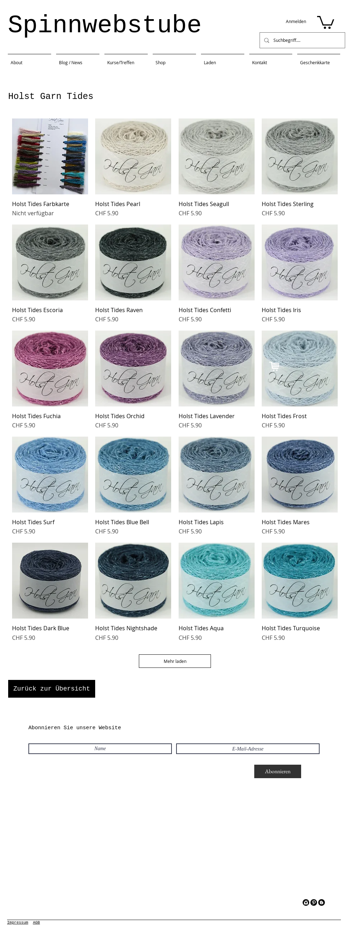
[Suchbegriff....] (301, 40)
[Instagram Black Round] (306, 902)
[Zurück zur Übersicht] (51, 689)
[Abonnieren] (277, 771)
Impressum (17, 922)
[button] (325, 22)
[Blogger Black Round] (321, 902)
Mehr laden (174, 661)
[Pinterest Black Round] (313, 902)
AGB (36, 922)
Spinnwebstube (105, 26)
